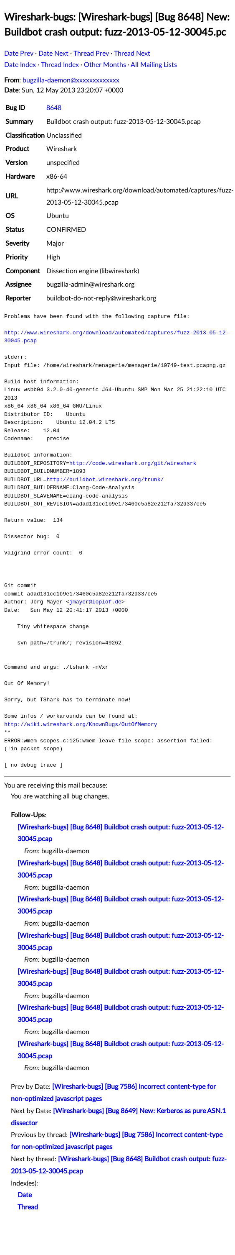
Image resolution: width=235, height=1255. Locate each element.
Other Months (105, 65)
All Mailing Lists (154, 65)
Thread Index (60, 65)
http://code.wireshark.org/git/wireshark (132, 463)
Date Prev (18, 53)
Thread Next (132, 53)
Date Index (20, 65)
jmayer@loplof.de (95, 602)
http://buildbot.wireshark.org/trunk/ (105, 479)
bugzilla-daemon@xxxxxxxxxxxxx (71, 80)
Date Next (53, 53)
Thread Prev (91, 53)
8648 (53, 108)
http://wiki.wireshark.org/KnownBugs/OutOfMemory (80, 724)
